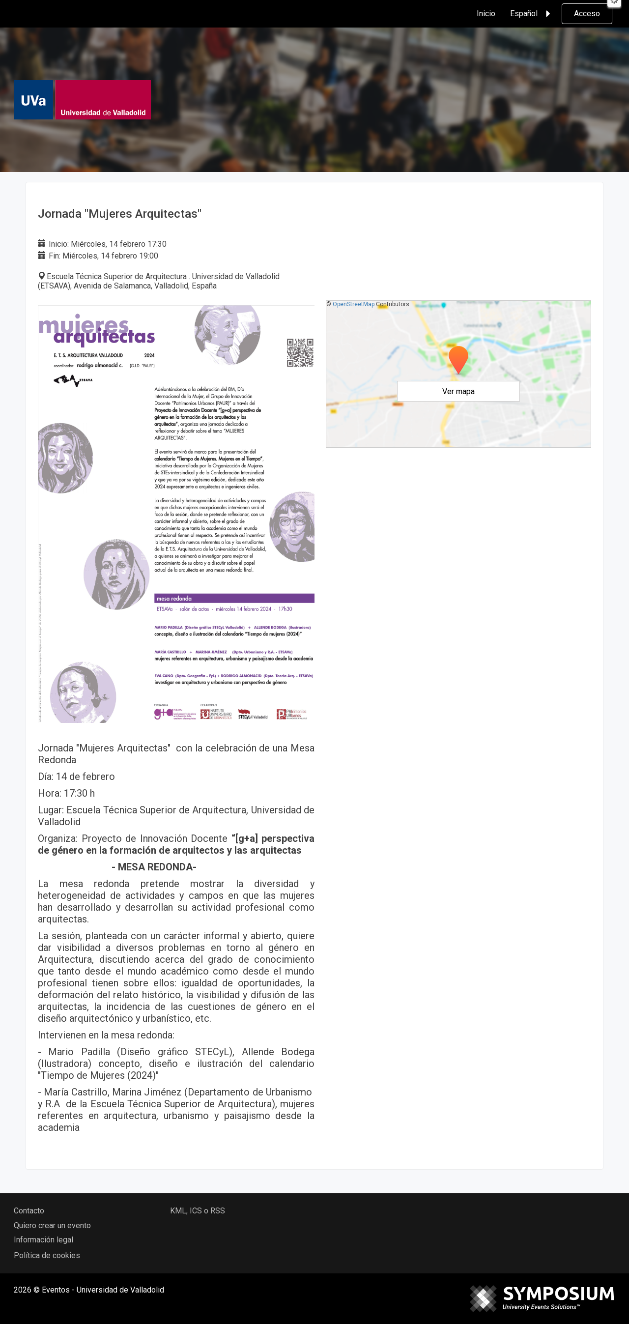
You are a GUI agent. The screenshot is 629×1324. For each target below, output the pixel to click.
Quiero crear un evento (52, 1225)
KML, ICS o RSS (197, 1210)
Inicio (486, 13)
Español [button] (531, 14)
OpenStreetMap (353, 304)
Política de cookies (47, 1255)
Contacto (29, 1210)
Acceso (587, 13)
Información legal (43, 1239)
